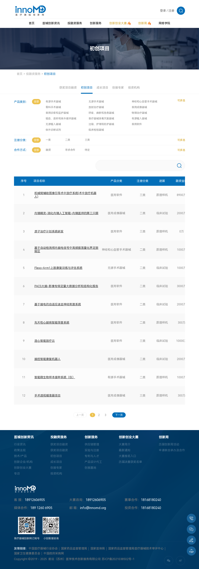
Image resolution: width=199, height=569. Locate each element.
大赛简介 (124, 444)
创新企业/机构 (23, 462)
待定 (87, 149)
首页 (20, 74)
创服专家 (118, 87)
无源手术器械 (96, 101)
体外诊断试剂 (53, 129)
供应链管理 (92, 444)
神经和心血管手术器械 (144, 101)
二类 (67, 139)
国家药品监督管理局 (74, 548)
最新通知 (124, 450)
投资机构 (134, 87)
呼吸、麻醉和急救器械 (101, 112)
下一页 (119, 414)
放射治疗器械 (96, 107)
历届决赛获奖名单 (130, 462)
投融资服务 (33, 74)
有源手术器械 (53, 101)
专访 (17, 473)
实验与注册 (92, 450)
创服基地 (90, 468)
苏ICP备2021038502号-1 (118, 559)
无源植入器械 (53, 124)
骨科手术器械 (53, 107)
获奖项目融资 (68, 87)
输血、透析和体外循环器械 (61, 118)
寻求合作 (70, 149)
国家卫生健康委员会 (27, 553)
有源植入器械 (139, 118)
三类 (87, 139)
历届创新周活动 (169, 444)
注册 (171, 10)
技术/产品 (20, 456)
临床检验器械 (96, 129)
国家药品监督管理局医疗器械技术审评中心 (136, 548)
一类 (48, 139)
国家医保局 (97, 548)
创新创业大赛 (22, 468)
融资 (48, 149)
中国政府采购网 (53, 553)
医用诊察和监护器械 (57, 112)
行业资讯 (20, 444)
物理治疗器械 (139, 112)
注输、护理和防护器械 (101, 124)
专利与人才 (92, 456)
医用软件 (137, 124)
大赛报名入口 (127, 456)
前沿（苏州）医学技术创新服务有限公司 (74, 559)
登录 (163, 10)
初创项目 (50, 74)
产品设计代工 (93, 462)
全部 (36, 101)
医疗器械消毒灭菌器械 (101, 118)
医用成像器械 (139, 107)
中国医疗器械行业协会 (43, 548)
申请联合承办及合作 (172, 450)
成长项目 (102, 87)
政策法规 (20, 450)
